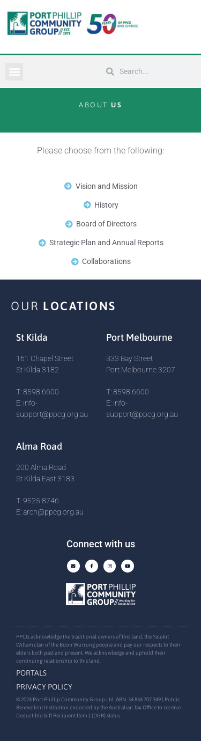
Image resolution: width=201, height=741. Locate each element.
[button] (14, 71)
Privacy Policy (44, 687)
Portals (31, 673)
